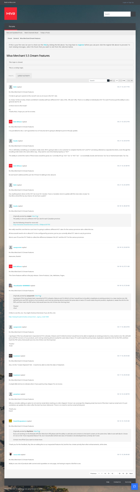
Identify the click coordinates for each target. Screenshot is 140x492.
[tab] (11, 75)
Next (131, 473)
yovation (16, 394)
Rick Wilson (17, 122)
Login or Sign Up (128, 2)
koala (15, 141)
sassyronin (17, 247)
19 (123, 473)
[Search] (117, 14)
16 (112, 473)
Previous (93, 473)
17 (116, 473)
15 (108, 473)
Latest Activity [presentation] (24, 76)
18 (119, 473)
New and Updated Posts (14, 33)
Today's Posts (45, 33)
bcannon (16, 356)
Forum (10, 38)
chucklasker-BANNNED (21, 286)
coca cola (16, 455)
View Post (35, 216)
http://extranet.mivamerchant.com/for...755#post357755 (31, 225)
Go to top (128, 482)
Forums (12, 26)
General (16, 38)
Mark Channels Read (31, 33)
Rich (15, 87)
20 (126, 473)
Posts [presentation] (11, 76)
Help (107, 482)
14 (105, 473)
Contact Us (117, 482)
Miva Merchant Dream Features (30, 38)
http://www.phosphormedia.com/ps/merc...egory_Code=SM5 (29, 317)
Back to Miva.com (10, 2)
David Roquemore (19, 421)
